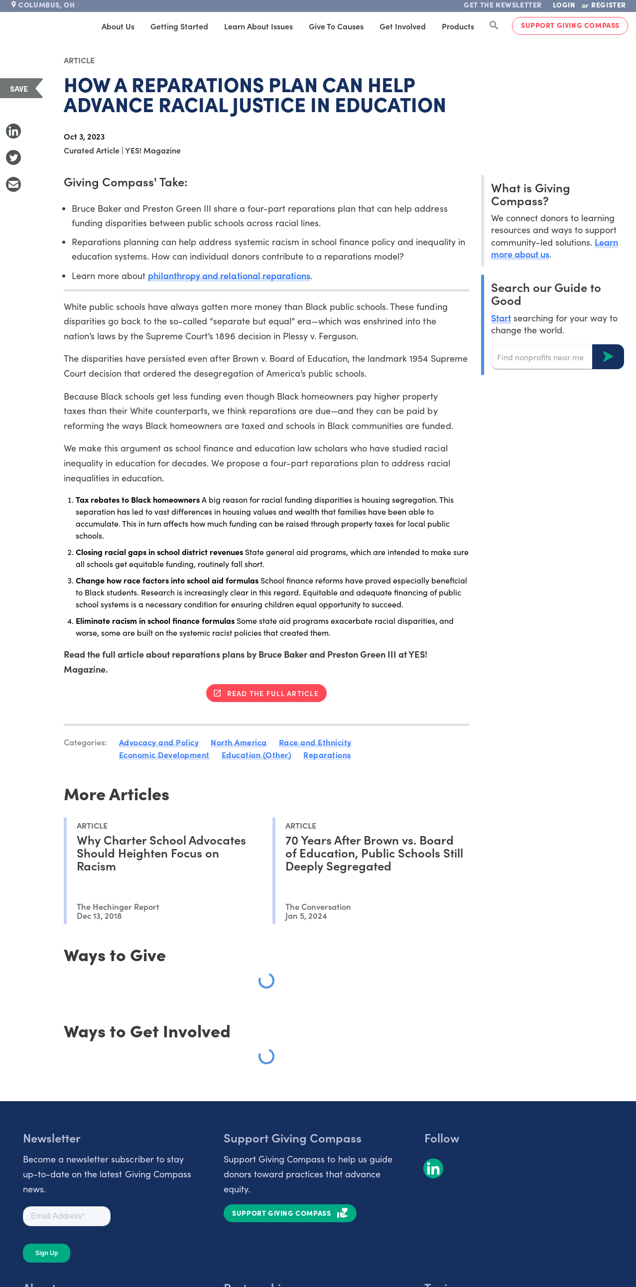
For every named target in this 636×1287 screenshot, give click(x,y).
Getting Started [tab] (179, 25)
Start (501, 317)
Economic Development (164, 754)
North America (239, 741)
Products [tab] (458, 25)
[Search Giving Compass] (494, 26)
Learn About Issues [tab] (258, 25)
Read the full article (273, 693)
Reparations (327, 754)
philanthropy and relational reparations (229, 275)
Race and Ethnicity (315, 741)
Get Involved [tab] (403, 25)
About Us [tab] (118, 25)
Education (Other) (257, 754)
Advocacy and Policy (159, 741)
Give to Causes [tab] (336, 25)
